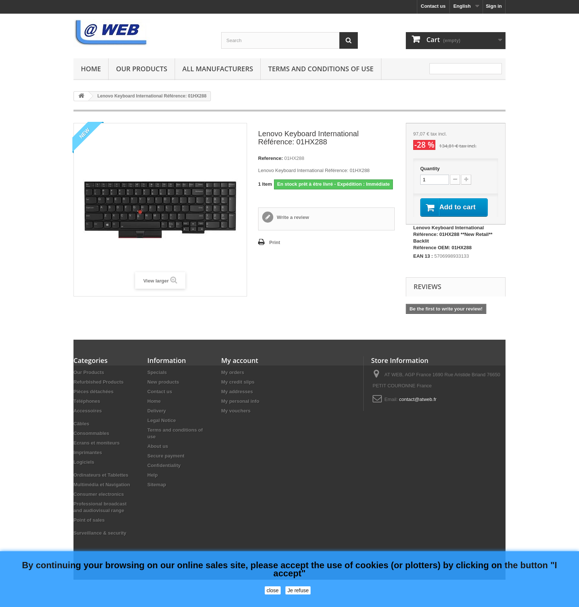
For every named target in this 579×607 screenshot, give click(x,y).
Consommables (91, 442)
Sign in (494, 6)
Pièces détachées (93, 400)
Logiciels (83, 471)
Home (91, 68)
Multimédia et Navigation (101, 493)
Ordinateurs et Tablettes (101, 484)
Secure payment (165, 464)
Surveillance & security (99, 542)
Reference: (270, 158)
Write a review (292, 217)
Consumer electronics (98, 503)
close (273, 590)
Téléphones (86, 410)
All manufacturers (217, 68)
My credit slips (237, 391)
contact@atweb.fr (417, 408)
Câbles (81, 432)
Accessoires (87, 419)
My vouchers (235, 419)
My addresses (237, 400)
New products (163, 391)
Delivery (156, 419)
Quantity (430, 168)
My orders (232, 381)
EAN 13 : (423, 265)
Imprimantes (87, 461)
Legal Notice (161, 429)
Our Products (141, 68)
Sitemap (156, 493)
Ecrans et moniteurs (96, 452)
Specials (157, 381)
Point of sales (89, 529)
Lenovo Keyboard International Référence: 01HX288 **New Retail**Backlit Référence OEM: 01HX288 (453, 246)
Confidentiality (164, 474)
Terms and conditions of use (320, 68)
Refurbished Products (98, 391)
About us (157, 455)
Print (274, 242)
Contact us (433, 6)
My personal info (240, 410)
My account (239, 369)
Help (152, 484)
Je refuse (298, 590)
